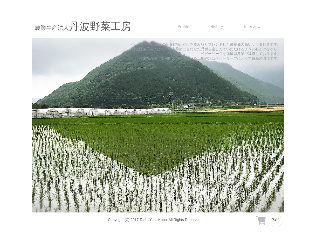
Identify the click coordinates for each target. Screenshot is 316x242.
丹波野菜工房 (83, 27)
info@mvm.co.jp (255, 224)
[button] (158, 125)
